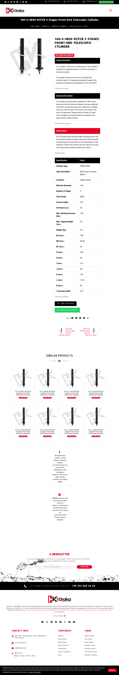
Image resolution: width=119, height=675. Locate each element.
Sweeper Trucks (75, 610)
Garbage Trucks (65, 610)
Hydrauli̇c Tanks (90, 645)
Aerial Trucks (93, 610)
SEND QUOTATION (66, 303)
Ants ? (60, 655)
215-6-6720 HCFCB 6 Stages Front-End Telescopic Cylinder (96, 393)
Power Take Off (89, 636)
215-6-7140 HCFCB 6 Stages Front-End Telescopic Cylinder (71, 393)
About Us (61, 636)
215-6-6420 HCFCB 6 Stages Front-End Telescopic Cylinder (23, 431)
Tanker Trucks (55, 610)
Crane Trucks (101, 610)
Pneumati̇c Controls (91, 651)
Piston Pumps (89, 642)
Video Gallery (62, 639)
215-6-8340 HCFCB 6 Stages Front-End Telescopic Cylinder (23, 393)
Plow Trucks (84, 610)
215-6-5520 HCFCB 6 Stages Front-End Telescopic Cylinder (71, 431)
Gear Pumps (88, 639)
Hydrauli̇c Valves (90, 648)
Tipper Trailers (35, 610)
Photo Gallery (62, 642)
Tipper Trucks (26, 610)
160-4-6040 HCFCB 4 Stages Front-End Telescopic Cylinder (66, 332)
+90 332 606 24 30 (54, 1)
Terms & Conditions (64, 651)
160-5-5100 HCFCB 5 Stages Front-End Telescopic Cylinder (88, 332)
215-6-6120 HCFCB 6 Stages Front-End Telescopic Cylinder (47, 431)
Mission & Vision (63, 645)
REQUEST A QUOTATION (106, 2)
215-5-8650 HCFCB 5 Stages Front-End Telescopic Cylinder (96, 431)
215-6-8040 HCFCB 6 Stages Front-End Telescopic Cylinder (47, 393)
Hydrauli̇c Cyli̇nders (91, 655)
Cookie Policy (62, 648)
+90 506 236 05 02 (72, 1)
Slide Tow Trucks (45, 610)
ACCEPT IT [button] (112, 670)
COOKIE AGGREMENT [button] (34, 672)
